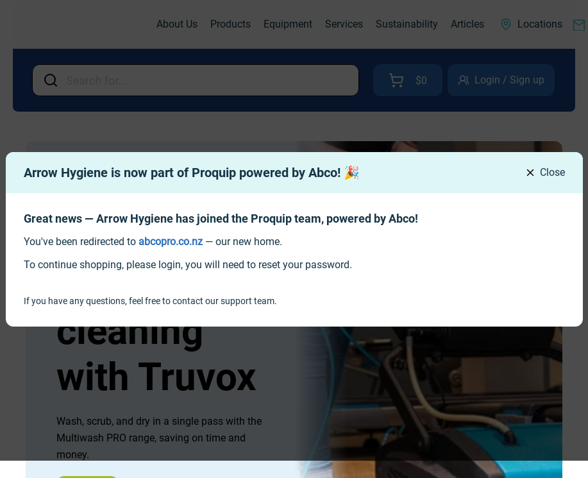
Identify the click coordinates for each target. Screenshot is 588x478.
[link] (171, 241)
